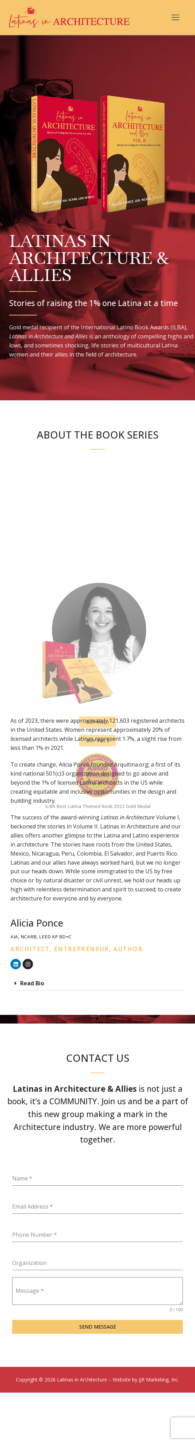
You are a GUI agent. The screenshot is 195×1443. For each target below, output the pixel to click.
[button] (97, 983)
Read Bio (32, 983)
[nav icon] (175, 17)
